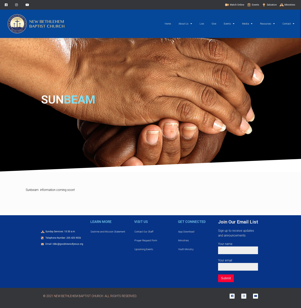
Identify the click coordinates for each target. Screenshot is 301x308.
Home (168, 23)
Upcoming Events (143, 249)
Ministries (183, 240)
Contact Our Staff (143, 231)
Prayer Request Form (145, 240)
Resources (267, 24)
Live (202, 23)
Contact (288, 24)
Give (214, 23)
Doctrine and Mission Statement (108, 231)
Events (229, 24)
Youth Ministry (186, 249)
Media (247, 24)
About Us (185, 24)
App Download (186, 231)
